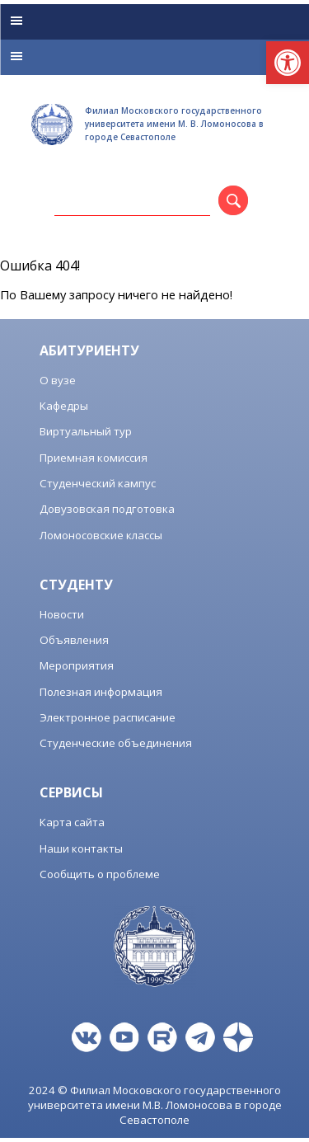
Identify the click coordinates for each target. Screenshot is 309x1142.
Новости (62, 614)
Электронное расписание (108, 717)
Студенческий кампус (98, 483)
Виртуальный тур (86, 431)
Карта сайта (72, 822)
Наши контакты (81, 848)
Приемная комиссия (93, 457)
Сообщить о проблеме (100, 874)
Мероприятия (77, 665)
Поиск (245, 203)
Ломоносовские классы (101, 535)
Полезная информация (101, 691)
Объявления (74, 639)
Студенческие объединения (116, 742)
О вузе (58, 380)
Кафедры (64, 405)
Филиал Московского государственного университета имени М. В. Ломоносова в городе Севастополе (174, 124)
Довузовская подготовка (107, 508)
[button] (287, 62)
